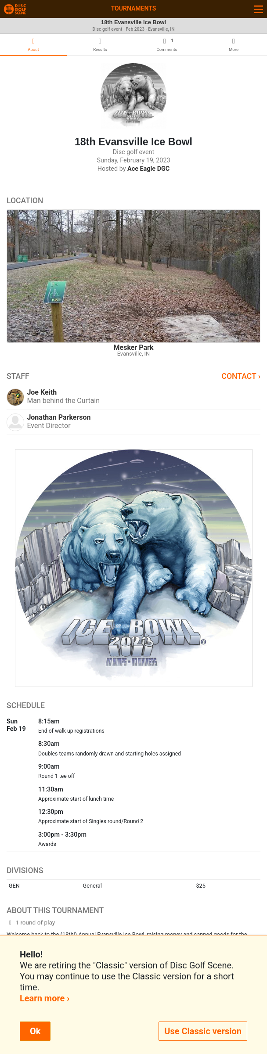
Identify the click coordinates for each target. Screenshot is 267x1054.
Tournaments (133, 8)
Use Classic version (203, 1031)
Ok (35, 1031)
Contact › (240, 376)
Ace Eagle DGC (148, 169)
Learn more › (44, 998)
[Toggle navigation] (258, 9)
